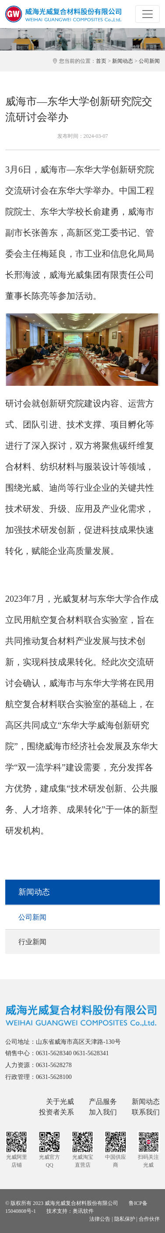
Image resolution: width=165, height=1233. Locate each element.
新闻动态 (122, 61)
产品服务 (103, 1101)
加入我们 (103, 1112)
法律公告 (99, 1219)
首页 (101, 61)
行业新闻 (32, 941)
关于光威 (60, 1101)
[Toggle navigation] (147, 14)
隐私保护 (124, 1219)
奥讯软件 (83, 1211)
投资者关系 (56, 1112)
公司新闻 (149, 61)
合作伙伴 (149, 1219)
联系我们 (146, 1112)
